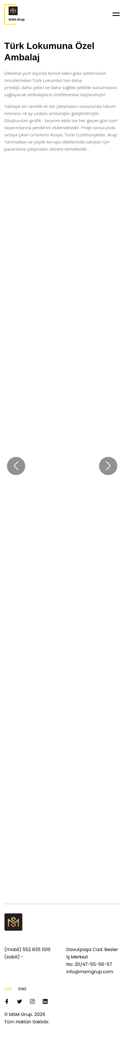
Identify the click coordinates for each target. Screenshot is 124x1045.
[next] (108, 466)
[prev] (16, 466)
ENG (23, 989)
